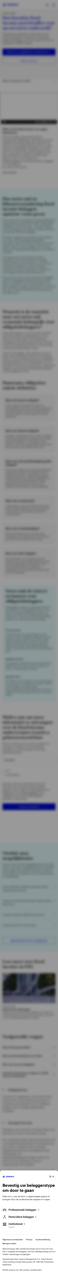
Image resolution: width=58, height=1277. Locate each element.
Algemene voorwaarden (13, 1239)
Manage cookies (9, 1243)
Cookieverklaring (42, 1239)
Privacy (29, 1239)
